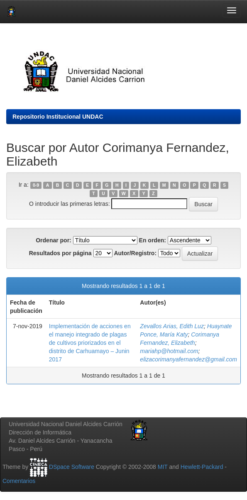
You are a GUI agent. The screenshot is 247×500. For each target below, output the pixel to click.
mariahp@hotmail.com (169, 351)
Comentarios (18, 481)
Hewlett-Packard (202, 466)
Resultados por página (60, 253)
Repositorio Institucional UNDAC (57, 116)
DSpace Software (71, 466)
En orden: (152, 240)
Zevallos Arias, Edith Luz (172, 326)
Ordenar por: (53, 240)
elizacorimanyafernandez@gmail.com (188, 359)
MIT (163, 466)
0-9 (36, 185)
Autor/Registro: (135, 253)
